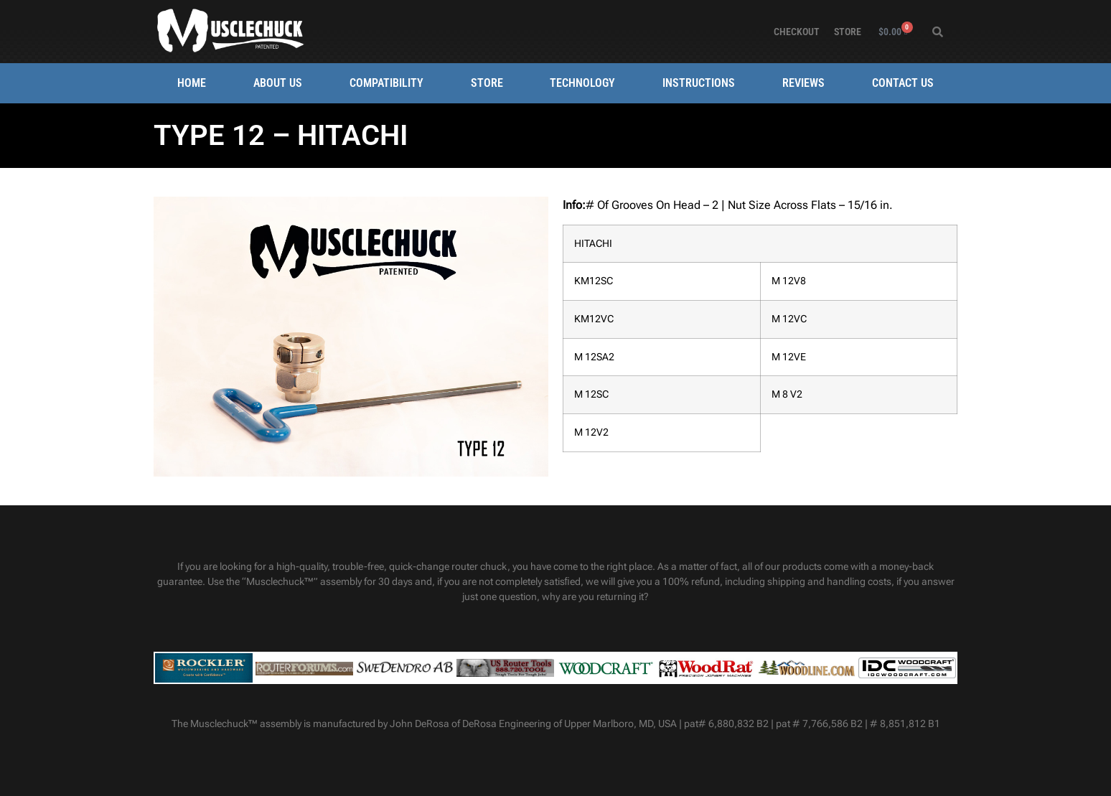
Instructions (698, 83)
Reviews (803, 83)
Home (191, 83)
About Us (277, 83)
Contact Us (903, 83)
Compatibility (386, 83)
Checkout (797, 32)
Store (847, 32)
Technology (582, 83)
